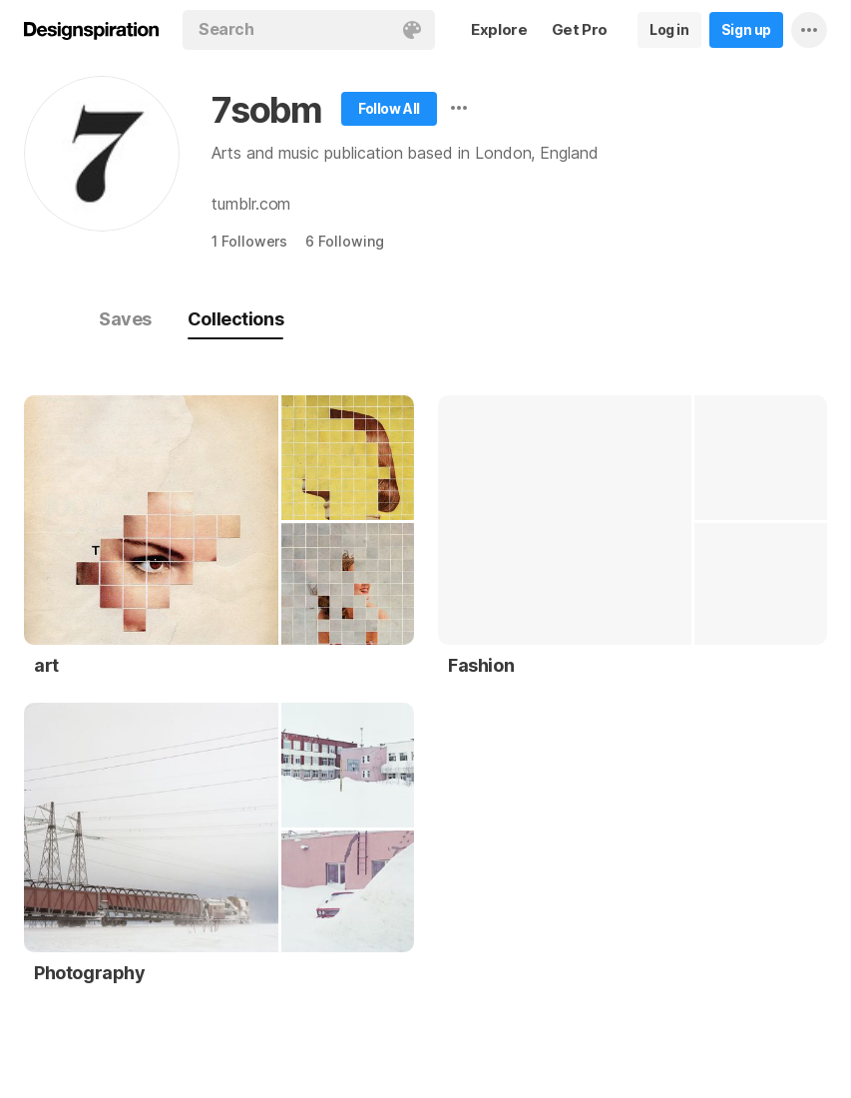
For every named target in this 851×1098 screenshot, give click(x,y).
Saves (125, 318)
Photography (90, 972)
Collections (235, 318)
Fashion (481, 665)
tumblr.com (251, 204)
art (46, 665)
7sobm (267, 110)
